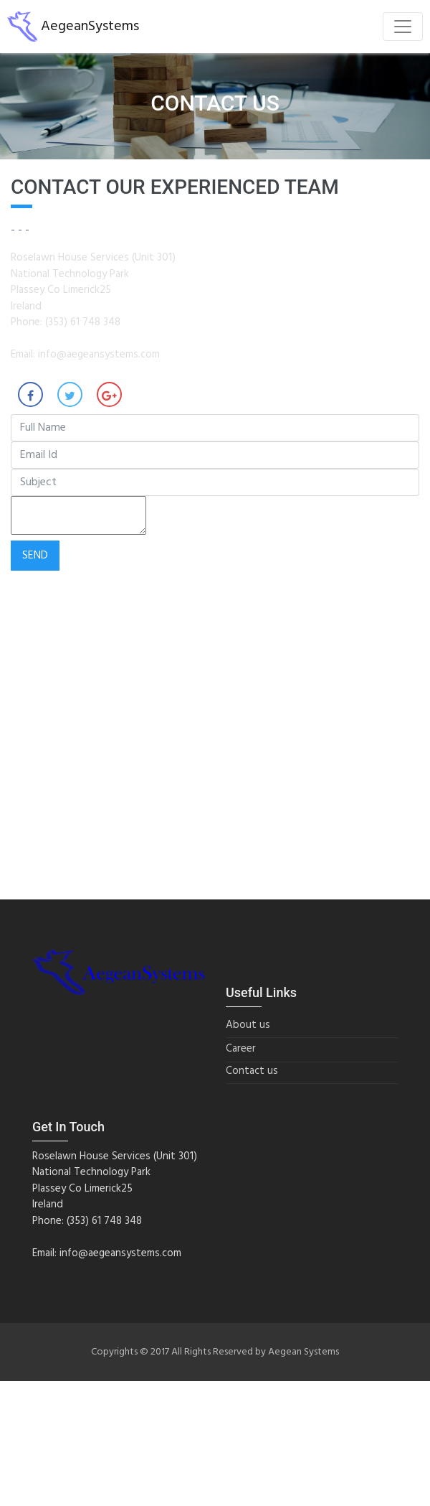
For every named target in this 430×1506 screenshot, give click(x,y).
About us (248, 1025)
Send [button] (35, 555)
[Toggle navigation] (403, 26)
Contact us (252, 1071)
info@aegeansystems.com (99, 354)
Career (241, 1049)
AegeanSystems (73, 26)
